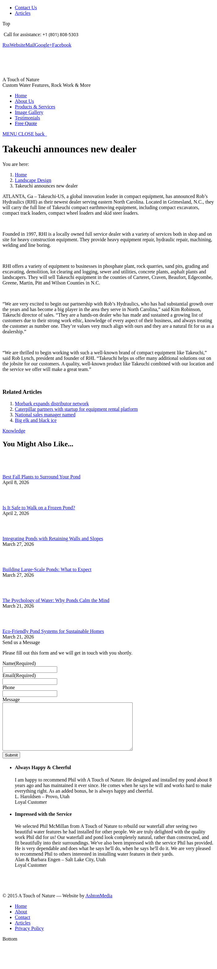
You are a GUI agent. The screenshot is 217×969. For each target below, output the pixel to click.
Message (11, 699)
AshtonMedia (98, 905)
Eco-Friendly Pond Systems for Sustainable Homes (53, 631)
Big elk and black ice (36, 420)
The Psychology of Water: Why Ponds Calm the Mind (55, 600)
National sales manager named (45, 414)
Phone (8, 687)
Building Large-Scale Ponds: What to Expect (46, 569)
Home (21, 174)
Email (19, 675)
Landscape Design (33, 180)
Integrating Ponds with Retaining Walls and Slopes (52, 538)
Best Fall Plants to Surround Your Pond (41, 476)
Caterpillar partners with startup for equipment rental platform (76, 409)
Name (19, 663)
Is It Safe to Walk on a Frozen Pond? (38, 507)
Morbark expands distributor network (52, 403)
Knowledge (13, 430)
